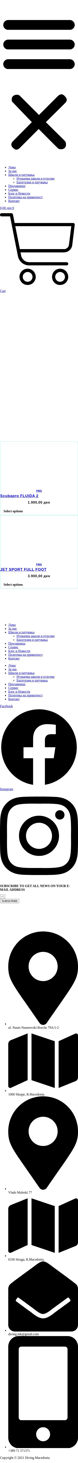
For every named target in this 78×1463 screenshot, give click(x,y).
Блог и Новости (19, 193)
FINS (39, 490)
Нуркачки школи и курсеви (35, 178)
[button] (39, 83)
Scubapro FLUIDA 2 (19, 496)
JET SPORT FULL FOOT (23, 569)
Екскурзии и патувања (32, 182)
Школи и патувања (21, 174)
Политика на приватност (25, 197)
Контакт (14, 201)
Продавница (16, 186)
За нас (12, 171)
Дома (12, 167)
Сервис (13, 189)
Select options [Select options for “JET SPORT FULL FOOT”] (13, 584)
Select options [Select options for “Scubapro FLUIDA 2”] (13, 511)
